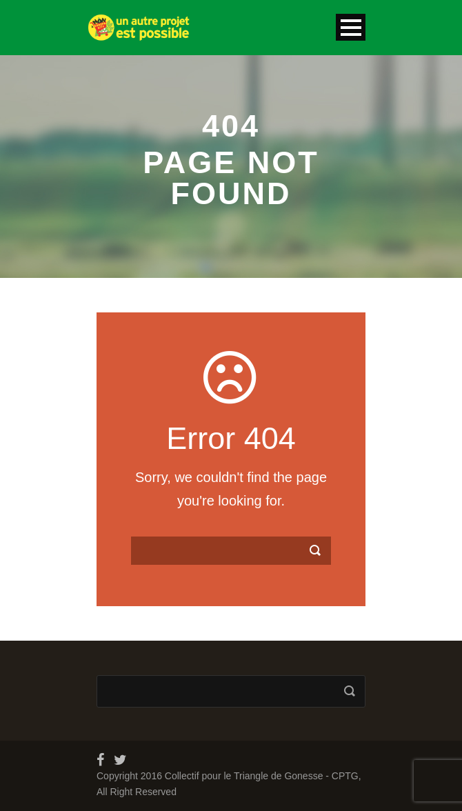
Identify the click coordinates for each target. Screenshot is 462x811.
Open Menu (350, 27)
